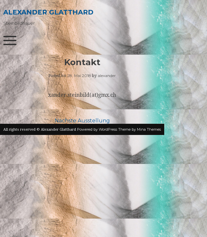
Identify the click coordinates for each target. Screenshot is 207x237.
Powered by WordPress (97, 129)
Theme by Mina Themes (139, 129)
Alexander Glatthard (48, 12)
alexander (107, 75)
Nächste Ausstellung (82, 121)
